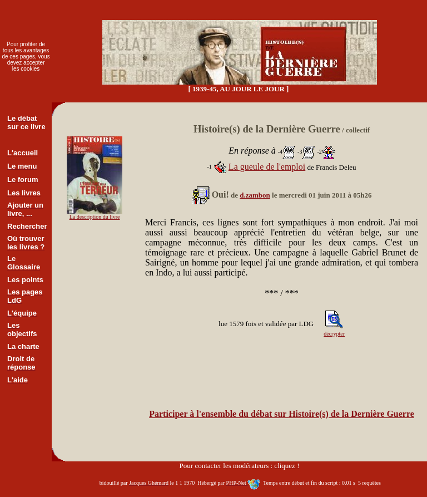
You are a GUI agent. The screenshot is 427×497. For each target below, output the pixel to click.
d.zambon (255, 195)
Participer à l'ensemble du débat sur (281, 414)
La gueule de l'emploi (267, 166)
